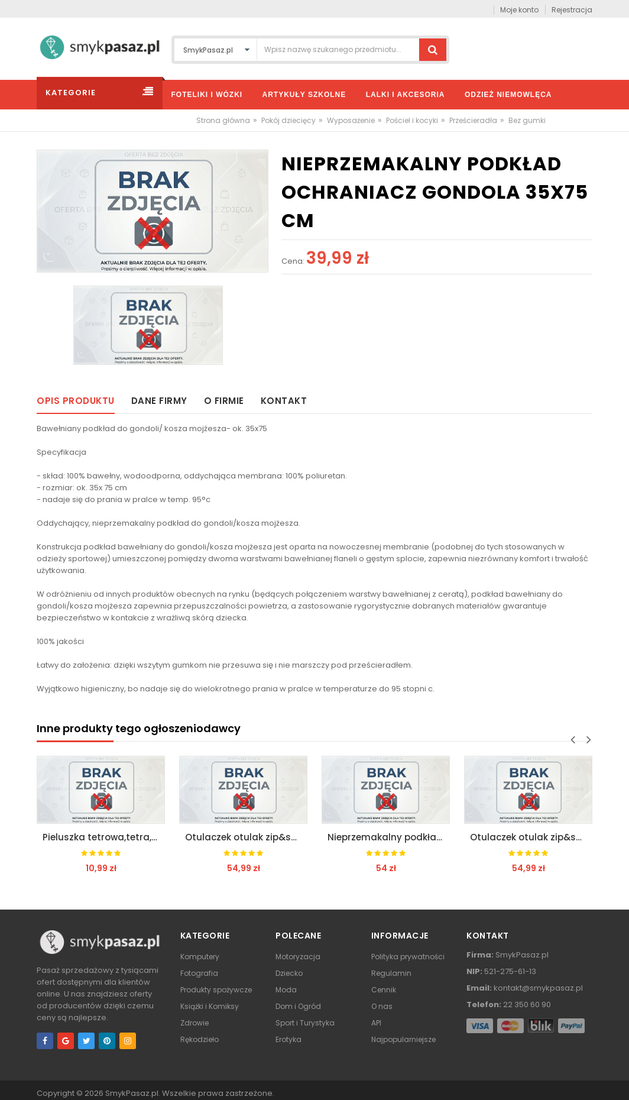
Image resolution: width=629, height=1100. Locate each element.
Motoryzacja (297, 957)
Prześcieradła (473, 120)
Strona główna (223, 120)
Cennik (383, 990)
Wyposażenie (351, 120)
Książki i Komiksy (209, 1006)
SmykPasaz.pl (131, 1093)
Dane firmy (159, 400)
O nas (382, 1006)
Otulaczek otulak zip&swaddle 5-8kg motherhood (246, 837)
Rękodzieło (199, 1039)
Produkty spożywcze (216, 990)
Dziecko (289, 973)
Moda (286, 990)
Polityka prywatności (408, 957)
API (376, 1023)
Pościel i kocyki (412, 120)
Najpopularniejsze (403, 1039)
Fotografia (199, 973)
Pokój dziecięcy (288, 120)
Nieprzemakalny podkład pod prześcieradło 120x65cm (389, 837)
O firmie (224, 400)
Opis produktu (76, 400)
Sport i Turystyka (305, 1023)
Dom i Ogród (298, 1006)
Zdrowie (194, 1023)
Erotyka (288, 1039)
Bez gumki (527, 120)
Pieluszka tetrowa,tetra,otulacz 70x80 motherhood (104, 837)
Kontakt (284, 400)
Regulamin (391, 973)
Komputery (199, 957)
